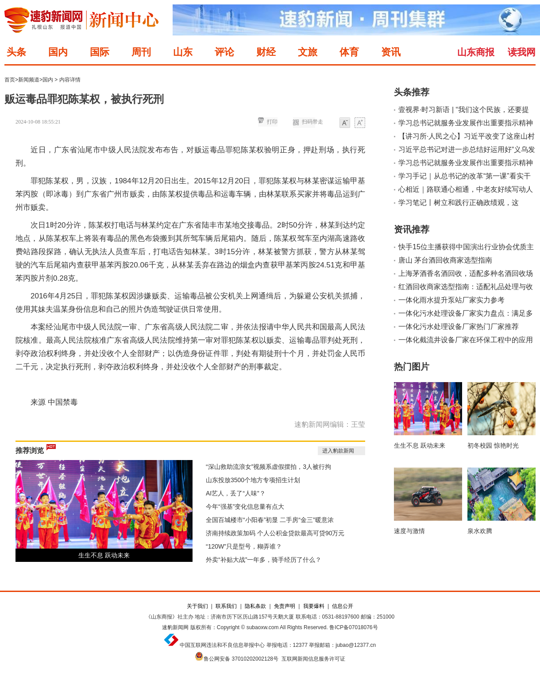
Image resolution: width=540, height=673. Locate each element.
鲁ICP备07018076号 (353, 627)
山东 (183, 52)
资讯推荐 (411, 229)
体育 (349, 52)
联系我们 (226, 606)
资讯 (391, 52)
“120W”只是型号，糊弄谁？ (244, 546)
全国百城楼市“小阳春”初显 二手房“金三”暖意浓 (270, 519)
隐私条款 (255, 606)
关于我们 (197, 606)
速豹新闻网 (175, 627)
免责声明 (284, 606)
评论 (224, 52)
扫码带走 (312, 122)
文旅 (307, 52)
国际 (99, 52)
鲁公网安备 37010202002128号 (241, 659)
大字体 (360, 123)
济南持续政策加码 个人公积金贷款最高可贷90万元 (275, 533)
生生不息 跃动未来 (104, 555)
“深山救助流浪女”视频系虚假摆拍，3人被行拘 (268, 466)
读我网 (522, 52)
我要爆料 (313, 606)
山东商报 (475, 52)
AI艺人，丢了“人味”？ (236, 493)
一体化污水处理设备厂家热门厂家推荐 (458, 326)
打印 (272, 122)
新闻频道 (28, 80)
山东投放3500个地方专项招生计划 (253, 479)
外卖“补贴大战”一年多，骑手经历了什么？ (263, 559)
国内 (58, 52)
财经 (266, 52)
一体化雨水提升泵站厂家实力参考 (451, 300)
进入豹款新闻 (338, 451)
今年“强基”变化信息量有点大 (245, 506)
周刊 (141, 52)
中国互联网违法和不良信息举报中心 (222, 645)
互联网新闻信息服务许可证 (313, 659)
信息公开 (342, 606)
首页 (9, 80)
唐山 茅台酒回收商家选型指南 (445, 260)
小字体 (344, 123)
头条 (16, 52)
